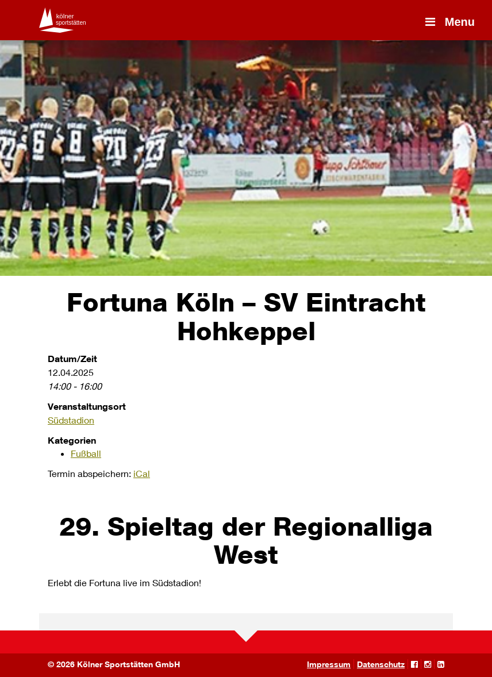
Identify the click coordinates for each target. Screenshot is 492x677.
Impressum (329, 664)
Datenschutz (381, 664)
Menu (449, 22)
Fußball (86, 453)
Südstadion (71, 419)
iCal (141, 473)
